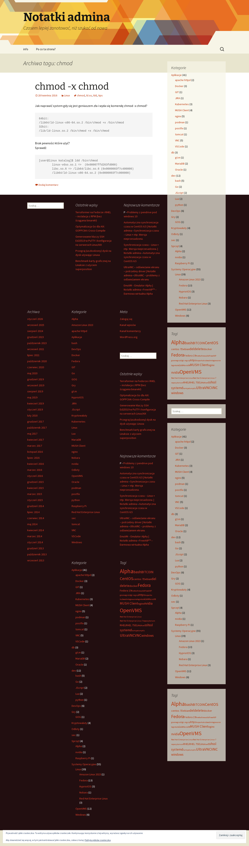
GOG (178, 222)
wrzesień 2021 (35, 349)
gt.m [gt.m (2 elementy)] (184, 360)
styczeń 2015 (35, 500)
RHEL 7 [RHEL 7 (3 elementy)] (193, 382)
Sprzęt (175, 246)
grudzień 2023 (35, 337)
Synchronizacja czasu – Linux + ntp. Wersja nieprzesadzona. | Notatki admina (141, 249)
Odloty (175, 234)
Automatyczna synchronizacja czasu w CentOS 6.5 (142, 257)
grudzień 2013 (35, 548)
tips (100, 95)
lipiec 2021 (33, 355)
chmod (81, 95)
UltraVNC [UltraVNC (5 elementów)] (203, 387)
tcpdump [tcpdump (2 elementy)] (190, 388)
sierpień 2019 (35, 391)
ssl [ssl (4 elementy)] (214, 382)
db (172, 152)
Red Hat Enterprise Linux (193, 303)
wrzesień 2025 (35, 325)
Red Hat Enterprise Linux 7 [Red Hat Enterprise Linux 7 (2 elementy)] (204, 378)
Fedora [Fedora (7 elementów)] (177, 355)
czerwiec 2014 (35, 518)
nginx (178, 116)
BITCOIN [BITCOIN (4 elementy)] (199, 343)
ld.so (89, 95)
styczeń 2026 (35, 319)
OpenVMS (180, 309)
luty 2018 (32, 415)
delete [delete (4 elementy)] (199, 349)
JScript (179, 193)
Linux (67, 95)
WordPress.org (129, 337)
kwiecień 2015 (35, 488)
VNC (177, 140)
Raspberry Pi (182, 263)
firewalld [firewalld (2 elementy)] (205, 356)
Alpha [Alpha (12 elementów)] (178, 342)
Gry (173, 217)
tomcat (179, 134)
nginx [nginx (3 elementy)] (211, 365)
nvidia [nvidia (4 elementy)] (175, 372)
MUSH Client (182, 110)
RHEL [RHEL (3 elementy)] (186, 382)
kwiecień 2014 (35, 530)
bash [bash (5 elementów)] (189, 343)
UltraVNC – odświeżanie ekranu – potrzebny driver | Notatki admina (141, 271)
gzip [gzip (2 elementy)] (188, 360)
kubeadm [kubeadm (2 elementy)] (207, 360)
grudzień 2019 (35, 379)
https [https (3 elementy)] (193, 360)
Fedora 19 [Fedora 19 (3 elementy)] (190, 355)
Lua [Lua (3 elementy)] (181, 365)
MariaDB (179, 163)
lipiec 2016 (33, 458)
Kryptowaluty (179, 228)
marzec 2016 (34, 470)
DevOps (176, 211)
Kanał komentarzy (130, 331)
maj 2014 (32, 524)
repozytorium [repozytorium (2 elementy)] (177, 382)
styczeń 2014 (35, 542)
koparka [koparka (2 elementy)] (199, 360)
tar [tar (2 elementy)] (184, 388)
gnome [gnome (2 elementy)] (174, 360)
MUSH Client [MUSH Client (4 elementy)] (199, 365)
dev (173, 175)
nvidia (178, 257)
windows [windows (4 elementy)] (177, 393)
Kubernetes (182, 104)
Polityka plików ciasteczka (98, 840)
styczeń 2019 (35, 409)
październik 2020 (37, 361)
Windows (180, 315)
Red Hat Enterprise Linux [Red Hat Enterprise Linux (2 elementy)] (182, 378)
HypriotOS (185, 291)
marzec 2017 (34, 445)
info (25, 49)
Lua (177, 199)
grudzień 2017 (35, 421)
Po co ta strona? (46, 49)
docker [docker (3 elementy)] (208, 349)
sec (173, 240)
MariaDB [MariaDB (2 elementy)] (186, 365)
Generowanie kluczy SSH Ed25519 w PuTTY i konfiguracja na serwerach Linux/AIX (93, 240)
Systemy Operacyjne (183, 269)
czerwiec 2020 (35, 367)
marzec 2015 (34, 494)
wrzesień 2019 (35, 385)
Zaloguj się (126, 319)
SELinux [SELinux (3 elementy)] (201, 382)
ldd (95, 95)
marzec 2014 (34, 536)
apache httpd (183, 80)
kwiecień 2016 (35, 464)
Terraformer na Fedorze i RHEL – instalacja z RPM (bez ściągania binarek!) (93, 216)
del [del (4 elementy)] (191, 349)
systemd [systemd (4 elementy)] (177, 388)
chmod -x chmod (72, 86)
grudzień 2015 (35, 482)
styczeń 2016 (35, 476)
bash (178, 180)
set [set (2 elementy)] (206, 382)
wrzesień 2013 (35, 560)
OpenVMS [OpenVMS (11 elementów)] (191, 371)
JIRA (177, 98)
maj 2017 (32, 433)
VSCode (179, 146)
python (179, 205)
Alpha (178, 251)
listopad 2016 (35, 451)
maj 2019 (32, 397)
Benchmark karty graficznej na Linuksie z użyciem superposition (93, 265)
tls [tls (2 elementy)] (195, 388)
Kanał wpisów (128, 325)
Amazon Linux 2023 (190, 279)
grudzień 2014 (35, 506)
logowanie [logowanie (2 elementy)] (216, 360)
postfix (179, 128)
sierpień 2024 (35, 331)
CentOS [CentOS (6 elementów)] (211, 342)
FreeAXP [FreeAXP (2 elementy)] (212, 356)
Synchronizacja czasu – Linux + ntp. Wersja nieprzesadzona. (141, 234)
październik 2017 (37, 427)
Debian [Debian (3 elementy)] (185, 349)
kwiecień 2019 (35, 403)
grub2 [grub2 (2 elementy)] (179, 360)
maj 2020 (32, 373)
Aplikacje (176, 75)
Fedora (183, 285)
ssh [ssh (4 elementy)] (210, 382)
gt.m (177, 157)
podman (180, 122)
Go (176, 186)
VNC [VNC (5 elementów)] (214, 387)
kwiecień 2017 (35, 439)
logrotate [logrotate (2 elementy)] (175, 365)
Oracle (179, 169)
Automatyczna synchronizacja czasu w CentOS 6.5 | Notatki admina (141, 226)
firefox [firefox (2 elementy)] (198, 356)
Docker (179, 86)
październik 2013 (37, 554)
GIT (177, 92)
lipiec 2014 (33, 512)
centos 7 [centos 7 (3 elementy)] (176, 349)
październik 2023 (37, 343)
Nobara (183, 297)
